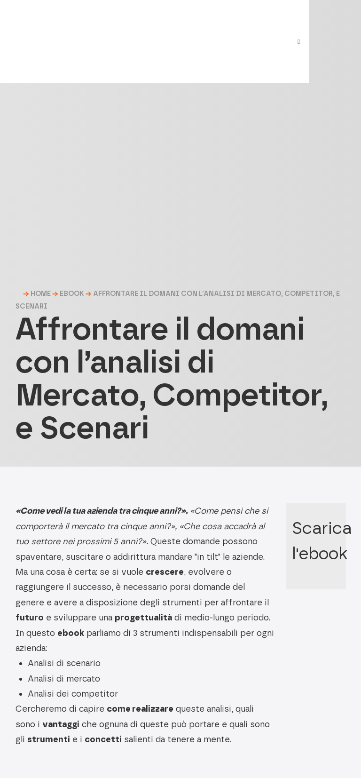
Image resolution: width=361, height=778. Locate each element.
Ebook (72, 293)
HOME (41, 293)
